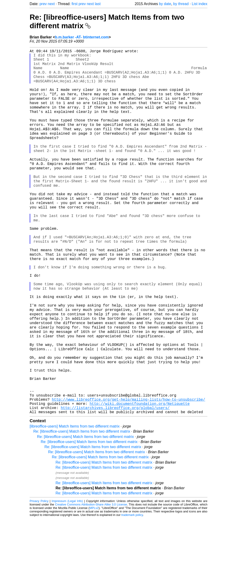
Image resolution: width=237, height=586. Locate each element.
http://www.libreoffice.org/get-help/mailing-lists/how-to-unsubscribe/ (128, 464)
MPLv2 (94, 575)
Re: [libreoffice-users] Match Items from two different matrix (81, 499)
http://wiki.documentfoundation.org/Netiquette (140, 469)
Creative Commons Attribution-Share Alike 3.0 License (91, 572)
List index (199, 4)
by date (165, 4)
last (98, 4)
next (51, 4)
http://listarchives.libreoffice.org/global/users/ (115, 474)
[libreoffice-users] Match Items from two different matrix (75, 494)
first (75, 4)
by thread (181, 4)
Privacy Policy (39, 568)
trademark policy (132, 582)
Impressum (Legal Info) (67, 568)
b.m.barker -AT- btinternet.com (82, 37)
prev (43, 4)
